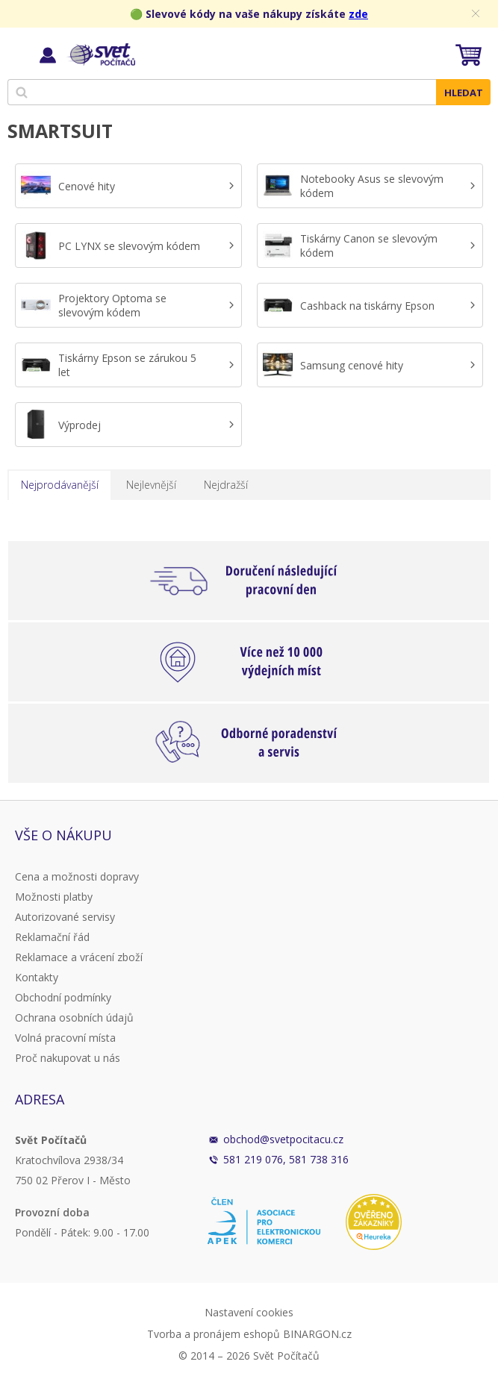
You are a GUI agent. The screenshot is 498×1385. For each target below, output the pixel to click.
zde (358, 14)
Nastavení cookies (249, 1312)
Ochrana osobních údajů (74, 1017)
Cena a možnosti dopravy (77, 876)
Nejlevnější (151, 485)
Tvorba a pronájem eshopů (213, 1334)
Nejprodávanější (60, 485)
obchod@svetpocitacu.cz (283, 1139)
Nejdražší (226, 485)
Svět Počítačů (100, 54)
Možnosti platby (54, 897)
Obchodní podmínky (63, 997)
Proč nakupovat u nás (67, 1058)
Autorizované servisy (65, 917)
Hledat (463, 92)
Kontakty (36, 977)
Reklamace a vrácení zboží (79, 957)
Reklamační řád (52, 937)
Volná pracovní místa (65, 1038)
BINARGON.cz (317, 1334)
